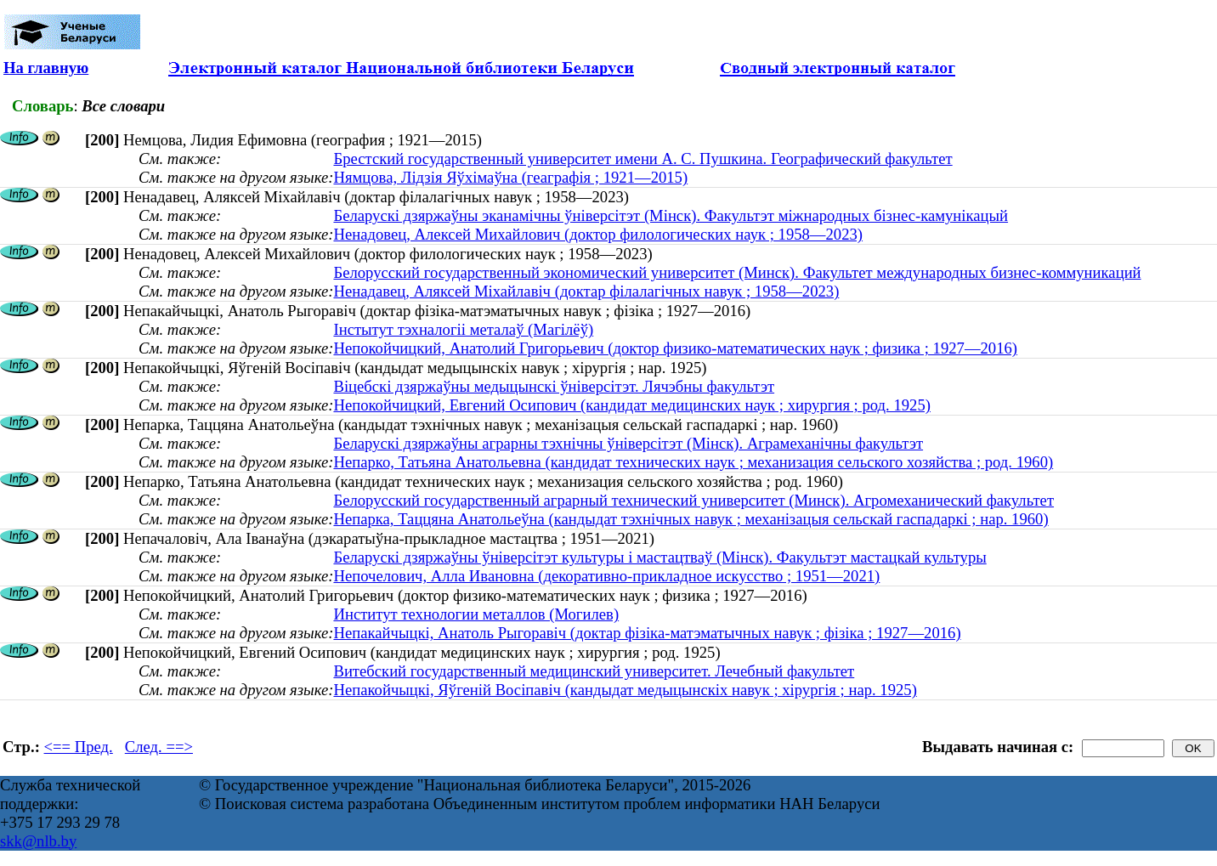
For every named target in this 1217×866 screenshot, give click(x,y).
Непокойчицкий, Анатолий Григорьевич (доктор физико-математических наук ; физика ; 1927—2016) (675, 348)
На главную (45, 67)
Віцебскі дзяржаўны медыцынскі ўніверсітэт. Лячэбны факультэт (553, 386)
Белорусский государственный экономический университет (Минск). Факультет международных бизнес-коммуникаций (737, 272)
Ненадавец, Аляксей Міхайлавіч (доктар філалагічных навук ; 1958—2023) (586, 291)
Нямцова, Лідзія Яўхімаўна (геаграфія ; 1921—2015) (510, 177)
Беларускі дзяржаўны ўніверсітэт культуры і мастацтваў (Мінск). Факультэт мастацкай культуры (659, 557)
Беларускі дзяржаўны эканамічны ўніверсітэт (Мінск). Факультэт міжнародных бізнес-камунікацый (670, 215)
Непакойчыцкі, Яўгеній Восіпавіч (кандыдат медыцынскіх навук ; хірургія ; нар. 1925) (624, 690)
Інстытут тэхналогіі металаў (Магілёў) (463, 329)
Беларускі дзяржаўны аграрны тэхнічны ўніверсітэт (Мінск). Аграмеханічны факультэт (628, 443)
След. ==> (159, 747)
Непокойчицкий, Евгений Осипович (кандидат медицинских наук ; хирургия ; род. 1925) (632, 405)
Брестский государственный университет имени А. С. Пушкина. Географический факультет (642, 158)
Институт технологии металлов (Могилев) (476, 614)
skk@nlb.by (38, 841)
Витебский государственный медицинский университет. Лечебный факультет (593, 671)
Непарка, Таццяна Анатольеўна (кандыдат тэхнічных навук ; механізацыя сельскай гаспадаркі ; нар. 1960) (690, 519)
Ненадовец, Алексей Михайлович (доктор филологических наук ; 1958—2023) (598, 234)
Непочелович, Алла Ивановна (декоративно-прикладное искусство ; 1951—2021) (606, 576)
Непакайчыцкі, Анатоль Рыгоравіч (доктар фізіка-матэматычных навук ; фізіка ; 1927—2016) (646, 633)
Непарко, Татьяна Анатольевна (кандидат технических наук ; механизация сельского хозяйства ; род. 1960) (693, 462)
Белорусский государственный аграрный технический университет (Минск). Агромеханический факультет (693, 500)
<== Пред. (78, 747)
